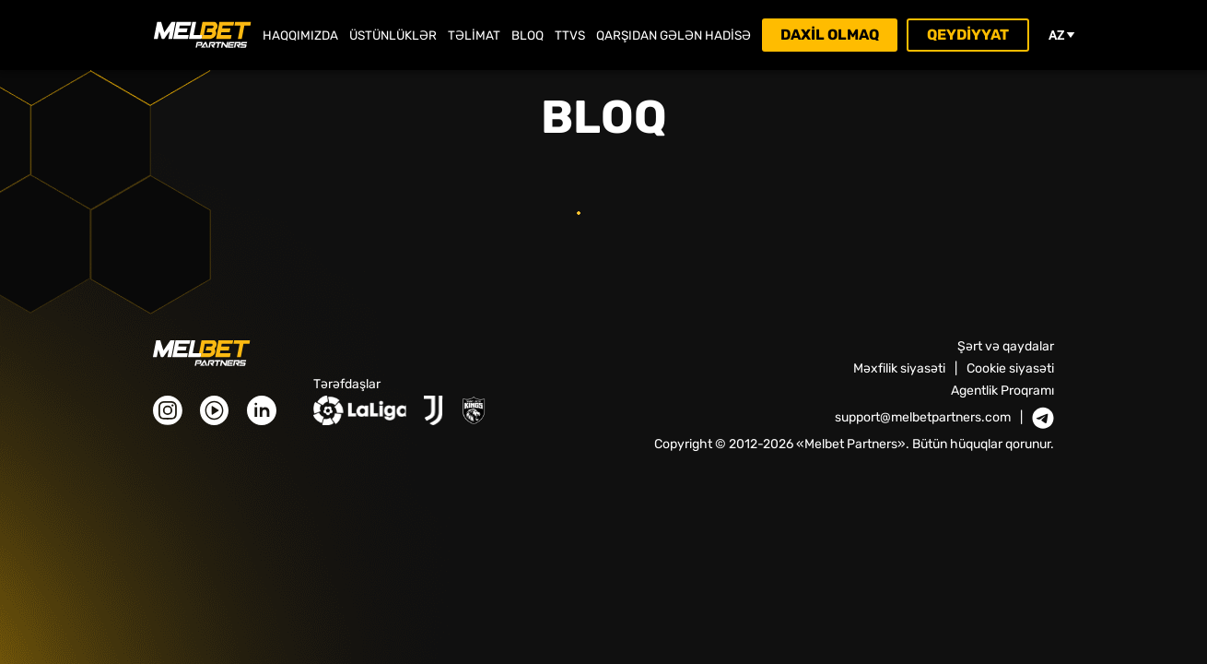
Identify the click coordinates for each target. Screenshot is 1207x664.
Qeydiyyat (968, 34)
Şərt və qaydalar (1005, 346)
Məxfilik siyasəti (899, 368)
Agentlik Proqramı (1002, 390)
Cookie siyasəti (1010, 368)
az (1062, 35)
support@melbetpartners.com (923, 417)
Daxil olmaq (829, 34)
